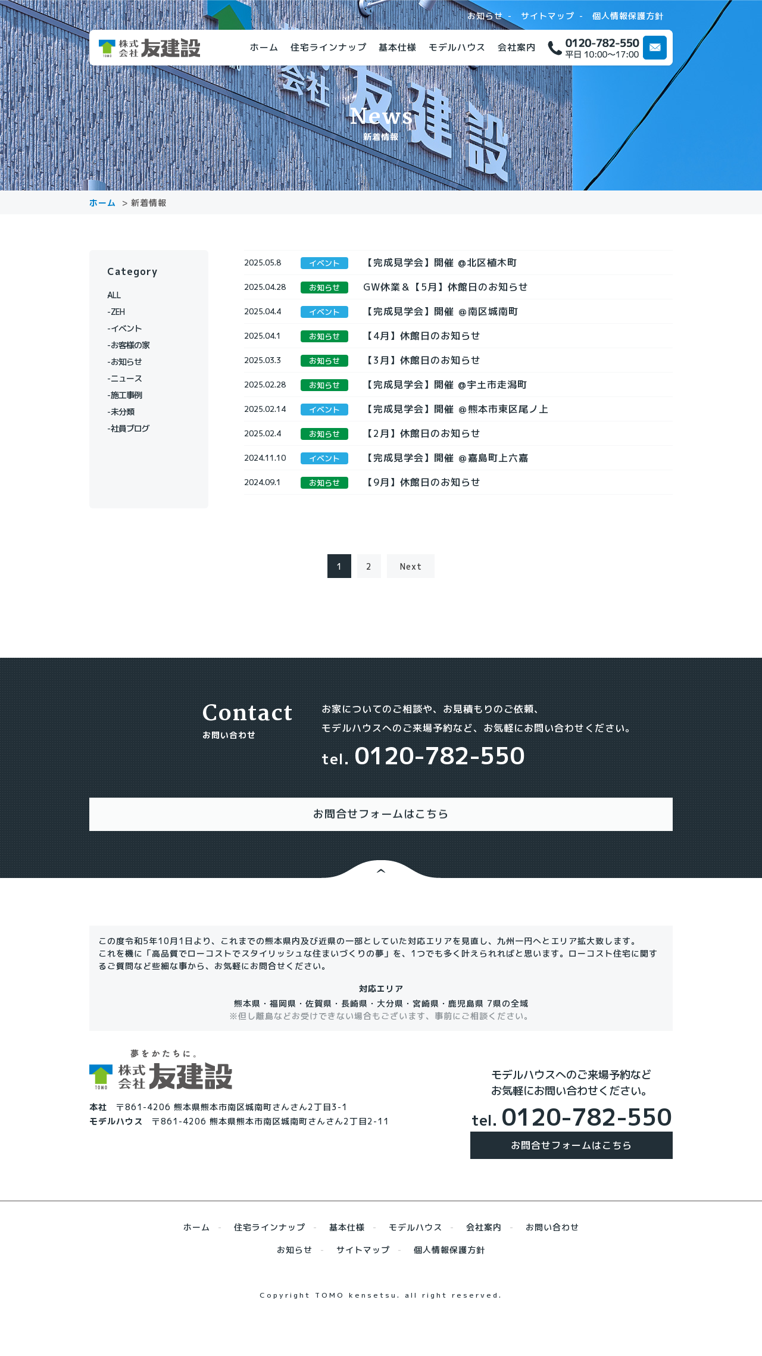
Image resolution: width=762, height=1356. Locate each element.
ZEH (121, 311)
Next (411, 608)
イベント (131, 328)
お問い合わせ (552, 1257)
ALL (121, 295)
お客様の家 (135, 345)
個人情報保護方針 (628, 16)
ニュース (131, 378)
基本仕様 (398, 47)
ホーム (264, 47)
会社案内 (517, 47)
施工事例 (131, 395)
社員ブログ (135, 428)
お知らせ (485, 16)
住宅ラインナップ (329, 47)
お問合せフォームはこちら (571, 1175)
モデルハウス (457, 47)
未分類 (126, 411)
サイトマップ (547, 16)
